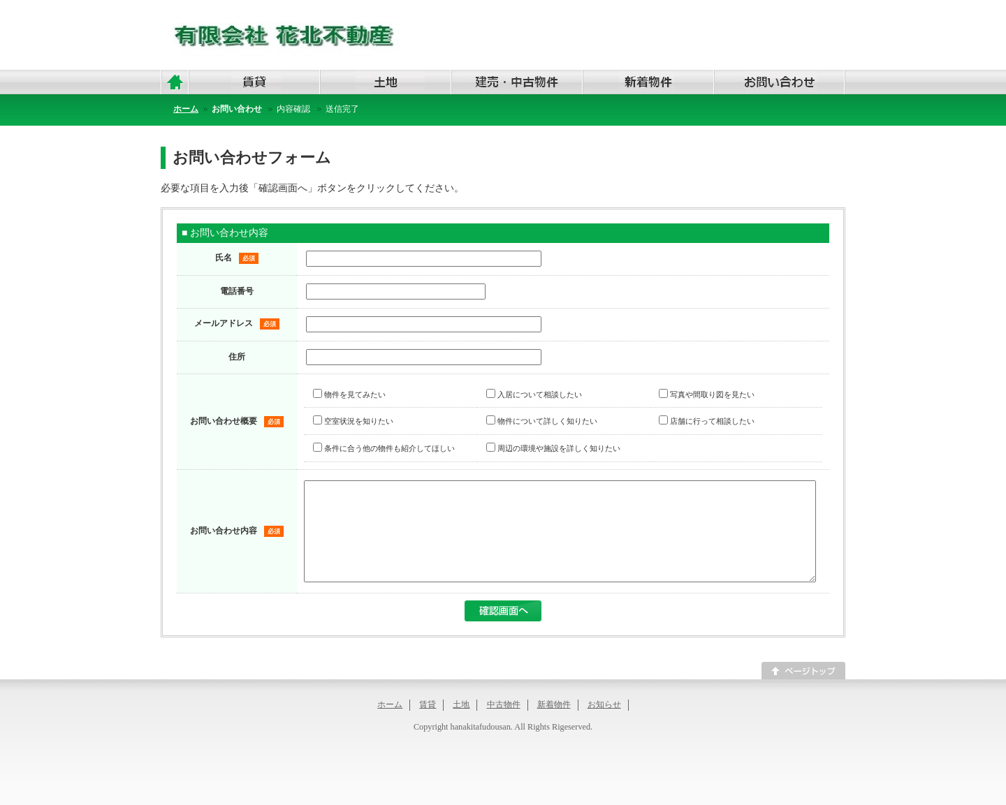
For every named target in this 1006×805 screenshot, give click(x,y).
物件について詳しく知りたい (541, 421)
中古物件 (503, 725)
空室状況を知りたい (353, 421)
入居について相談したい (534, 394)
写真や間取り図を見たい (706, 394)
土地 (461, 725)
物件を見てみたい (349, 394)
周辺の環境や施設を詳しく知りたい (553, 448)
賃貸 (427, 725)
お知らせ (604, 725)
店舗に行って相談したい (706, 421)
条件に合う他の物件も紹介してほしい (384, 448)
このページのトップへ (803, 691)
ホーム (389, 725)
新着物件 (554, 725)
